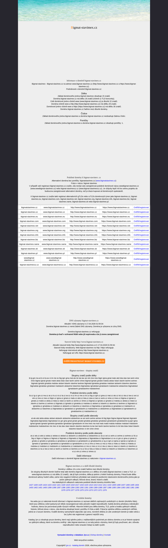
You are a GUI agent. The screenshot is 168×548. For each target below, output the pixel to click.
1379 (63, 490)
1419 (68, 485)
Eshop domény (97, 535)
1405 (132, 485)
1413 (95, 485)
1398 (54, 487)
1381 (132, 487)
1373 (91, 490)
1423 (50, 485)
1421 (59, 485)
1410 (109, 485)
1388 (100, 487)
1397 (59, 487)
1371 (100, 490)
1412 (100, 485)
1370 (105, 490)
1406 (128, 485)
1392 (82, 487)
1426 (36, 485)
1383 (123, 487)
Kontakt (107, 535)
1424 (45, 485)
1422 (54, 485)
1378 (68, 490)
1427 (31, 485)
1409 (114, 485)
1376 (77, 490)
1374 (86, 490)
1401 (40, 487)
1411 (105, 485)
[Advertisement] (84, 54)
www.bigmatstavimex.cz (106, 181)
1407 (123, 485)
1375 (82, 490)
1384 (118, 487)
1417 (77, 485)
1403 (31, 487)
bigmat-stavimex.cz (108, 458)
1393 (77, 487)
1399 (50, 487)
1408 (118, 485)
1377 (72, 490)
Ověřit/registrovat (141, 207)
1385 (114, 487)
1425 (40, 485)
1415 (86, 485)
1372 (95, 490)
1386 (109, 487)
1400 (45, 487)
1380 (137, 487)
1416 (82, 485)
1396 (63, 487)
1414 (91, 485)
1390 (91, 487)
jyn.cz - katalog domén (75, 545)
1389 (95, 487)
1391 (86, 487)
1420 (63, 485)
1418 (72, 485)
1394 (72, 487)
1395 (68, 487)
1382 (128, 487)
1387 (105, 487)
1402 (36, 487)
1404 (137, 485)
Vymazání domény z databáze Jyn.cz (73, 535)
